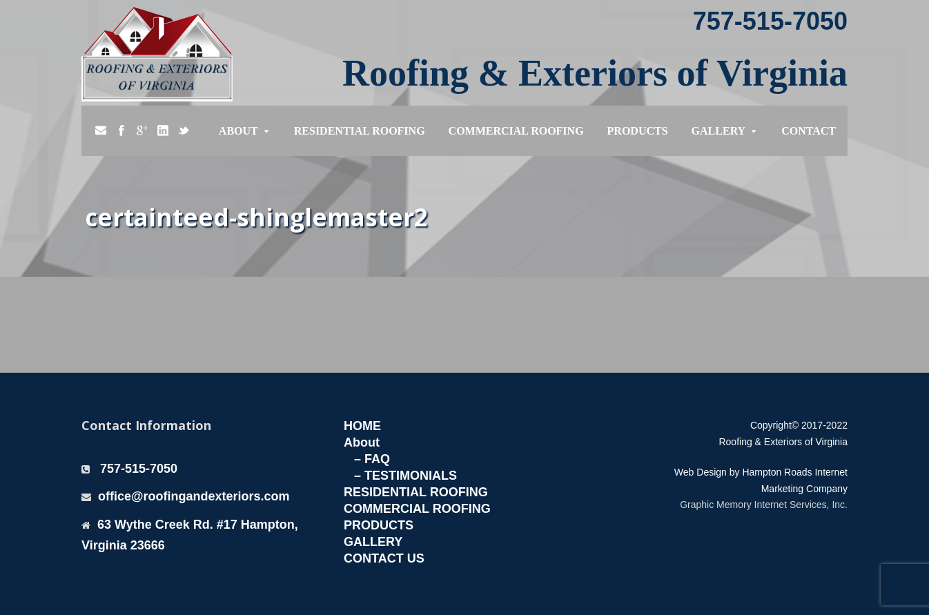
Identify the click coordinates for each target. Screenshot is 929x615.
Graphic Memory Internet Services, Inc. (764, 504)
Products (637, 131)
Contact (808, 131)
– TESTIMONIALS (405, 475)
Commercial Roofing (516, 131)
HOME (362, 426)
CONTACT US (384, 558)
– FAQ (372, 459)
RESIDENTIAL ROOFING (416, 492)
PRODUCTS (378, 525)
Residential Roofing (359, 131)
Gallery (719, 131)
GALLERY (373, 542)
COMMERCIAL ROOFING (417, 509)
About (238, 131)
